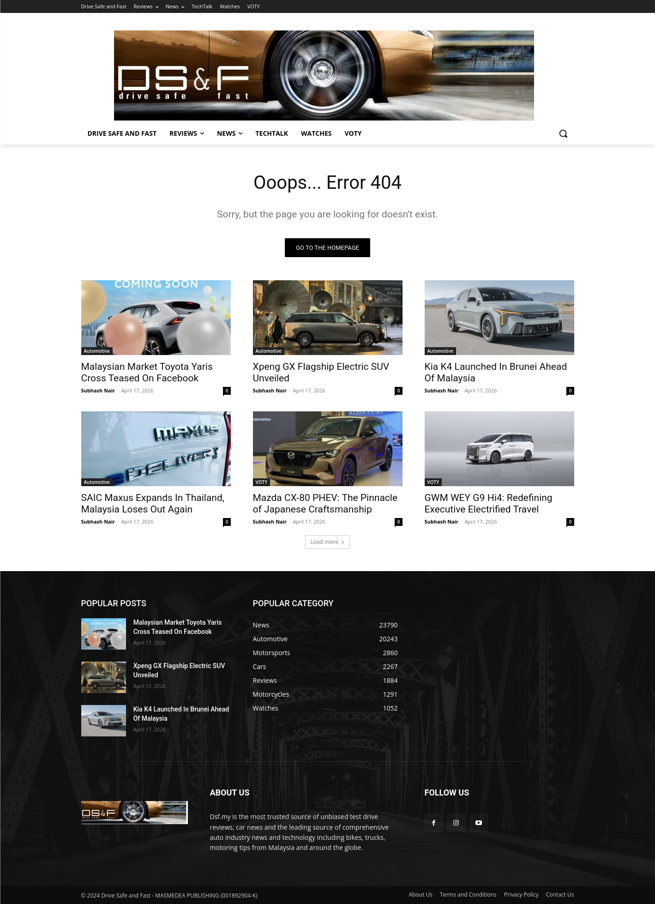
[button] (563, 133)
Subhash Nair (98, 390)
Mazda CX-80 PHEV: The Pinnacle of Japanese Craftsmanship (325, 503)
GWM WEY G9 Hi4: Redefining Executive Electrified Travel (489, 503)
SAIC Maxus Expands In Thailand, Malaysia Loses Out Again (152, 503)
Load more (327, 542)
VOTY (262, 482)
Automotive (97, 351)
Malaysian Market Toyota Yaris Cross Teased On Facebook (147, 372)
